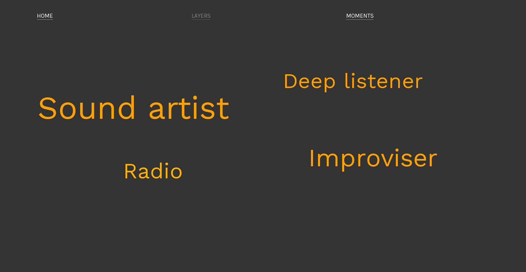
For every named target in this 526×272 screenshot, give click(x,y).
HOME (45, 15)
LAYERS (201, 15)
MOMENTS (360, 15)
